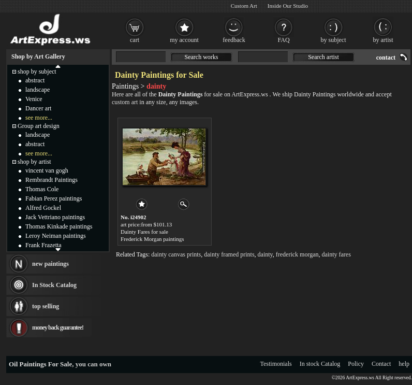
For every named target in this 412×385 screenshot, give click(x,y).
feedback (234, 40)
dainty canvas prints (176, 254)
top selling (45, 306)
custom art (125, 102)
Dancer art (38, 108)
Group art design (39, 126)
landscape (37, 89)
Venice (33, 99)
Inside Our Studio (288, 6)
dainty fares (336, 254)
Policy (356, 363)
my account (184, 40)
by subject (333, 40)
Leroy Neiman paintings (55, 235)
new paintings (50, 263)
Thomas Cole (41, 189)
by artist (383, 40)
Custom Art (244, 6)
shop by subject (37, 71)
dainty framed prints (229, 254)
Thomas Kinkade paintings (58, 226)
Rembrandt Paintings (51, 179)
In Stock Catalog (54, 285)
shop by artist (34, 161)
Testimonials (276, 363)
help (404, 363)
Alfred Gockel (43, 207)
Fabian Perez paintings (53, 198)
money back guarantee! (57, 327)
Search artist (323, 57)
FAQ (283, 40)
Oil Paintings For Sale (40, 364)
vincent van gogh (46, 170)
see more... (38, 117)
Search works (201, 57)
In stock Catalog (320, 363)
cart (134, 40)
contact (385, 57)
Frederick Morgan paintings (152, 239)
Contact (381, 363)
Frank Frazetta (43, 245)
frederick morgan (297, 254)
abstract (35, 80)
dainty (265, 254)
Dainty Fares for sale (144, 232)
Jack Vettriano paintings (55, 217)
